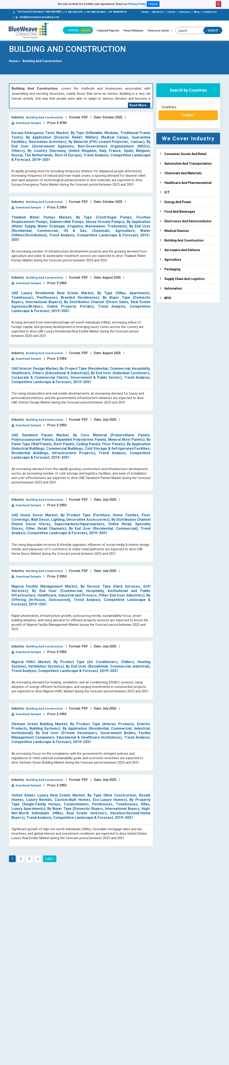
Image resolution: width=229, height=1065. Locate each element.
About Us (157, 12)
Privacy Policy (137, 4)
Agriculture (172, 259)
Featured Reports (108, 30)
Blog (196, 12)
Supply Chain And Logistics (184, 279)
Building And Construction (42, 61)
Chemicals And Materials (183, 173)
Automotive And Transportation (188, 163)
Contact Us (210, 12)
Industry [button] (79, 30)
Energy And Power (177, 202)
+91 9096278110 (117, 12)
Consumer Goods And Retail (185, 154)
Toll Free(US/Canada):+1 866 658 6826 (36, 12)
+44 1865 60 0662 (95, 12)
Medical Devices (176, 231)
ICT (167, 192)
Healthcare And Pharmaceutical (188, 183)
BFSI (167, 298)
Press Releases (133, 30)
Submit (188, 115)
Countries (168, 107)
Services (184, 12)
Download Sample (26, 123)
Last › (49, 859)
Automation (173, 288)
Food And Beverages (179, 211)
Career (171, 12)
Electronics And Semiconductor (188, 221)
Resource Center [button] (158, 30)
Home (144, 12)
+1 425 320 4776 (73, 12)
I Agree (153, 4)
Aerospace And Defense (182, 250)
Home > (14, 61)
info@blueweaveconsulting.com (37, 17)
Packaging (172, 269)
